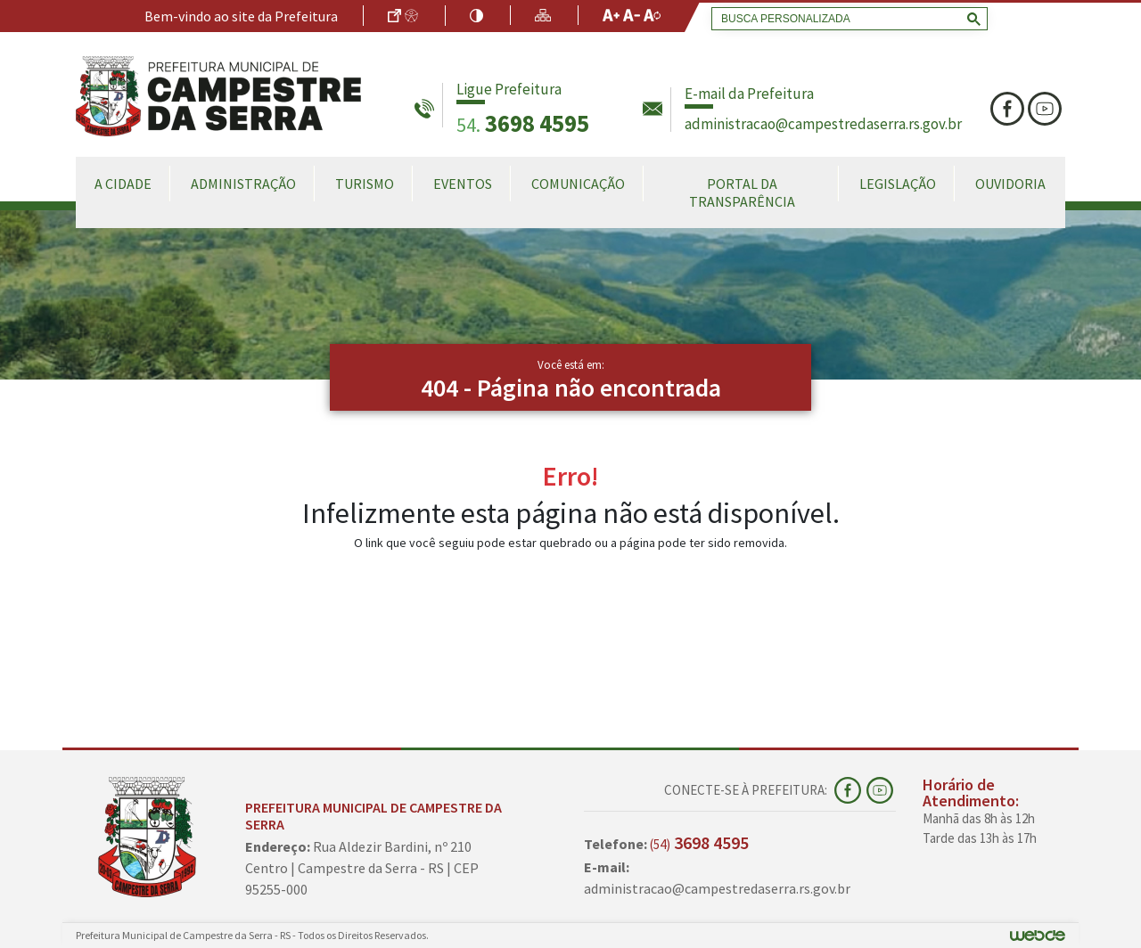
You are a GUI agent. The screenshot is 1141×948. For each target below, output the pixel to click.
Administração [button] (243, 183)
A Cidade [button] (123, 183)
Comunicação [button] (578, 183)
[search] (846, 18)
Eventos (462, 183)
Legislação (897, 183)
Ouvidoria (1010, 183)
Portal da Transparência (742, 192)
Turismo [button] (364, 183)
